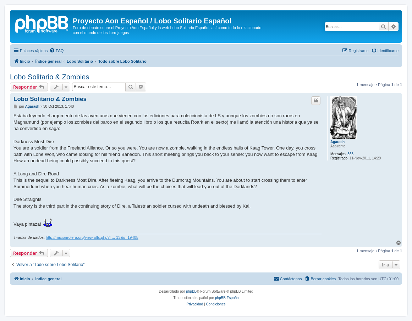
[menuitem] (56, 50)
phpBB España (227, 298)
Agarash (337, 142)
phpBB (191, 291)
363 (350, 154)
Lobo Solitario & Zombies (49, 77)
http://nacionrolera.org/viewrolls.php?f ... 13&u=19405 (92, 237)
